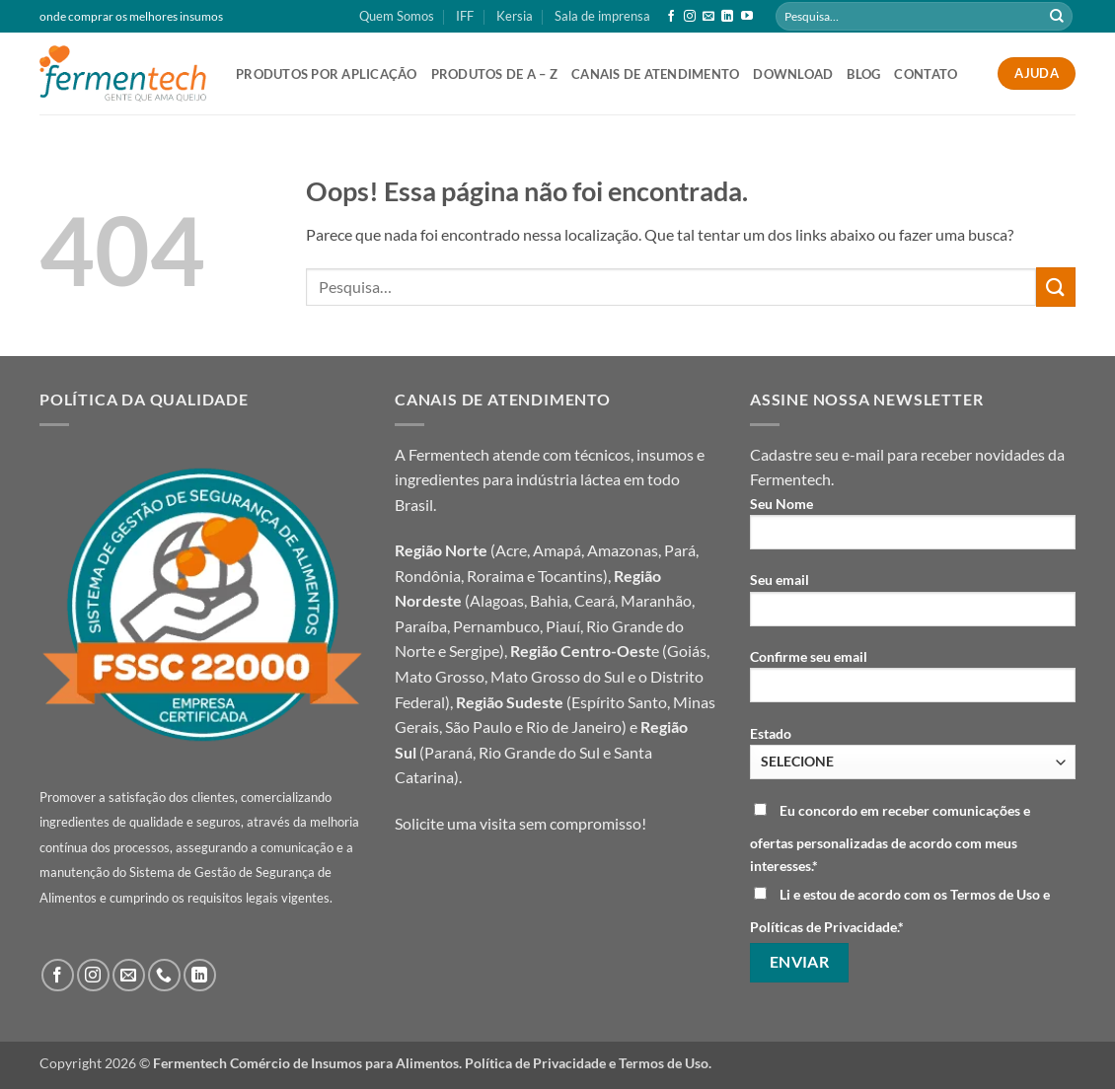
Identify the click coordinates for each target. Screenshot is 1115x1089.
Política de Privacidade (535, 1062)
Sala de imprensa (602, 16)
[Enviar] (1057, 17)
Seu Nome (913, 529)
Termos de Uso (663, 1062)
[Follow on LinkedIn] (727, 17)
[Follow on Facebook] (671, 17)
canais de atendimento (655, 74)
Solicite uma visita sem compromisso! (520, 823)
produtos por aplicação (326, 74)
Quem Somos (396, 16)
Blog (863, 74)
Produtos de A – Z (494, 74)
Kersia (514, 16)
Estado (913, 752)
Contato (925, 74)
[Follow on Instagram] (690, 17)
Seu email (913, 605)
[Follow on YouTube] (747, 17)
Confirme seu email (913, 682)
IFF (465, 16)
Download (793, 74)
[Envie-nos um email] (708, 17)
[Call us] (164, 975)
